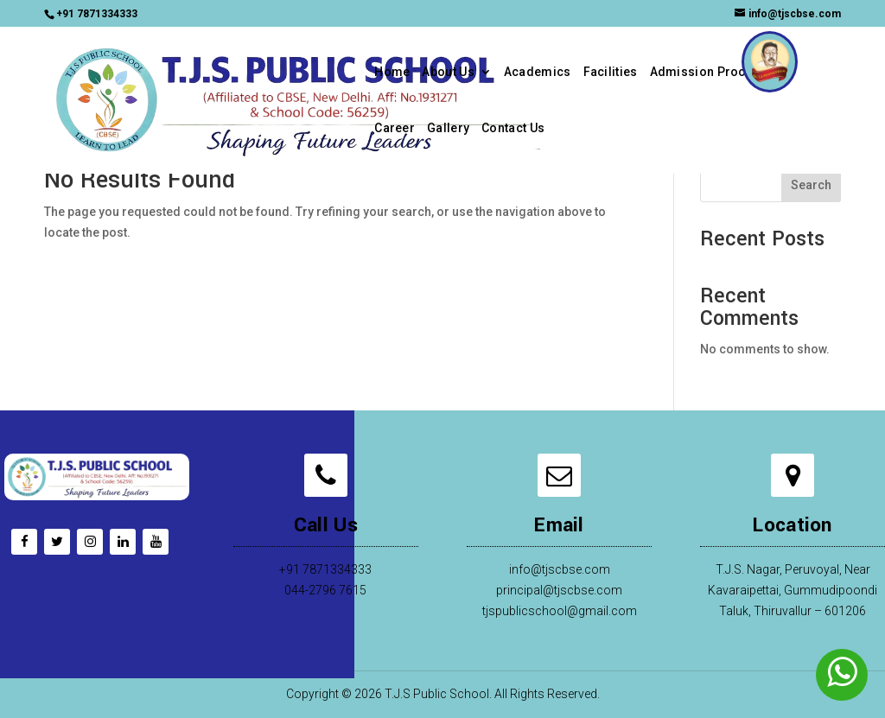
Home (392, 72)
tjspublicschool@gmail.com (559, 611)
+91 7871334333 (96, 14)
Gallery (448, 128)
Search (811, 185)
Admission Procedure (715, 72)
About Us (448, 72)
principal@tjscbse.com (559, 590)
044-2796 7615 (325, 590)
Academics (537, 72)
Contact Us (512, 128)
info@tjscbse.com (559, 569)
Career (394, 128)
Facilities (610, 72)
